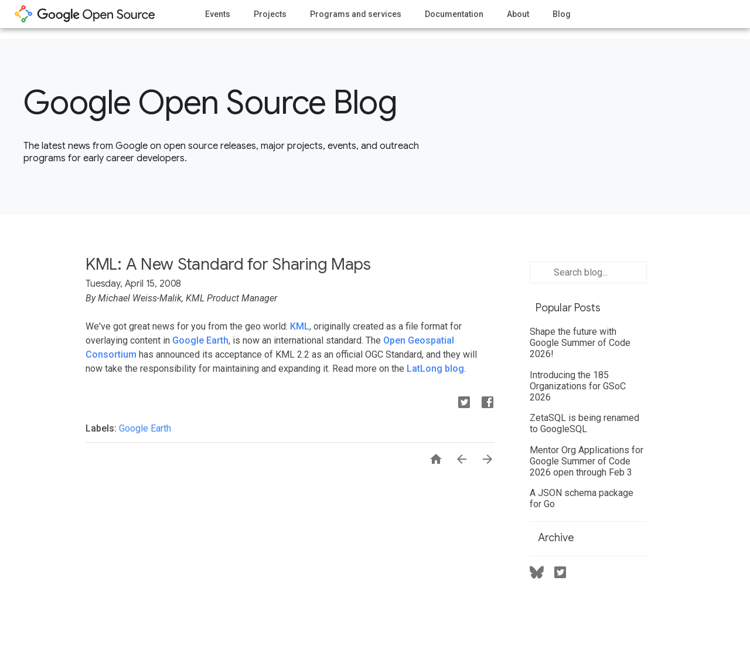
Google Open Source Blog (210, 102)
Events (217, 14)
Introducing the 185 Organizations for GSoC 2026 (578, 386)
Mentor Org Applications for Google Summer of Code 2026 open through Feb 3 (586, 461)
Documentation (454, 14)
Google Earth (200, 340)
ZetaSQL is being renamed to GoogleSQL (584, 423)
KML (299, 326)
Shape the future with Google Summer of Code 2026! (580, 342)
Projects (270, 14)
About (518, 14)
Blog (562, 14)
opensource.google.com (85, 14)
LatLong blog (435, 368)
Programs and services (355, 14)
